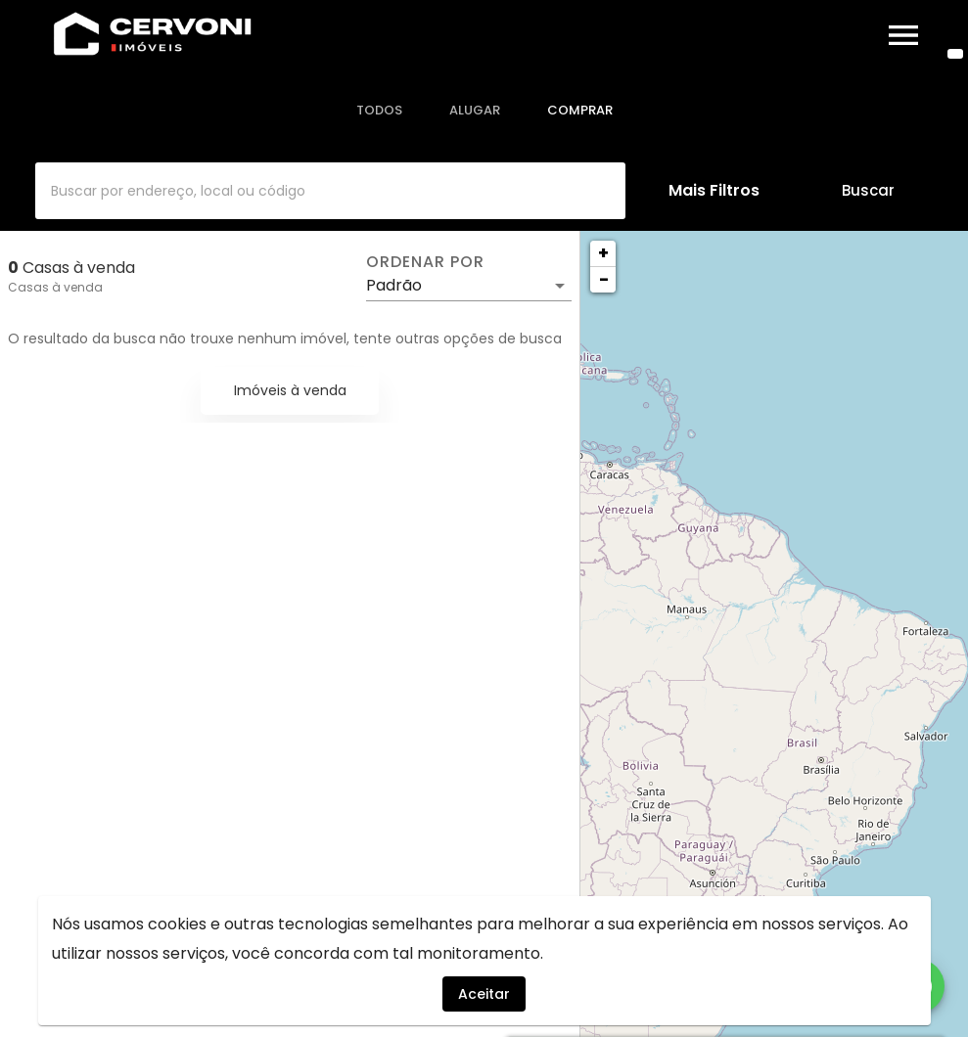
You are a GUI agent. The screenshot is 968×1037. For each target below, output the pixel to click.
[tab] (379, 110)
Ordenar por (425, 262)
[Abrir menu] (903, 35)
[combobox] (330, 190)
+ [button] (603, 253)
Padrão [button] (394, 285)
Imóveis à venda (290, 390)
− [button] (604, 279)
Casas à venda (55, 287)
